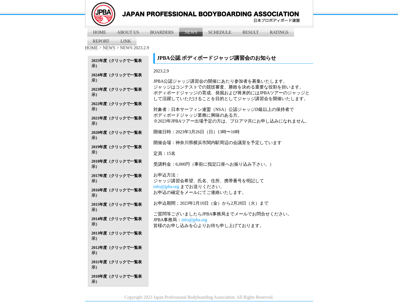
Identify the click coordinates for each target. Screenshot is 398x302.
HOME (99, 32)
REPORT (101, 41)
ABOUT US (128, 32)
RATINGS (279, 32)
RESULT (250, 32)
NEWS (191, 32)
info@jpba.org (166, 186)
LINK (126, 41)
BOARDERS (162, 32)
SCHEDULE (220, 32)
